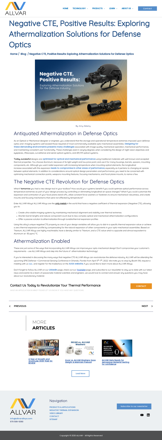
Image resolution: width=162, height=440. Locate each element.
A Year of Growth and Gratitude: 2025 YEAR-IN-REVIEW (40, 361)
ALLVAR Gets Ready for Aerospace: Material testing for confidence (115, 362)
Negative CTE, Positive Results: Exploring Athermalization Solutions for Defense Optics (82, 54)
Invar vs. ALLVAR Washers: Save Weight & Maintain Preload (77, 362)
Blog (23, 54)
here (30, 264)
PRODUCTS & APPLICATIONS (62, 407)
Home (14, 54)
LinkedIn (53, 269)
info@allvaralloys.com (21, 418)
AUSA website (76, 263)
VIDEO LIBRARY (56, 413)
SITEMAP (53, 419)
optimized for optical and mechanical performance (69, 159)
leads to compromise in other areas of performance (78, 168)
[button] (88, 8)
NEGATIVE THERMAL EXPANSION (64, 410)
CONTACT (54, 416)
